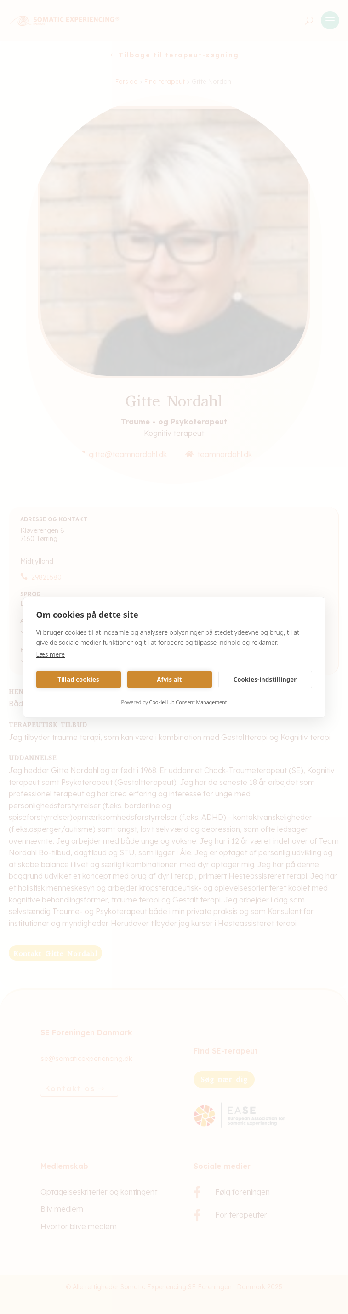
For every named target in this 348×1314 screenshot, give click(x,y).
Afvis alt (169, 679)
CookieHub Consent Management (188, 702)
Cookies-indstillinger (265, 679)
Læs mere (50, 654)
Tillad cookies (78, 679)
